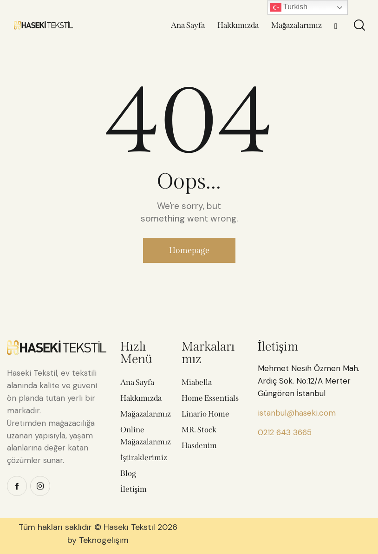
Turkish (288, 7)
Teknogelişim (104, 540)
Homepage (189, 250)
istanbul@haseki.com (297, 413)
